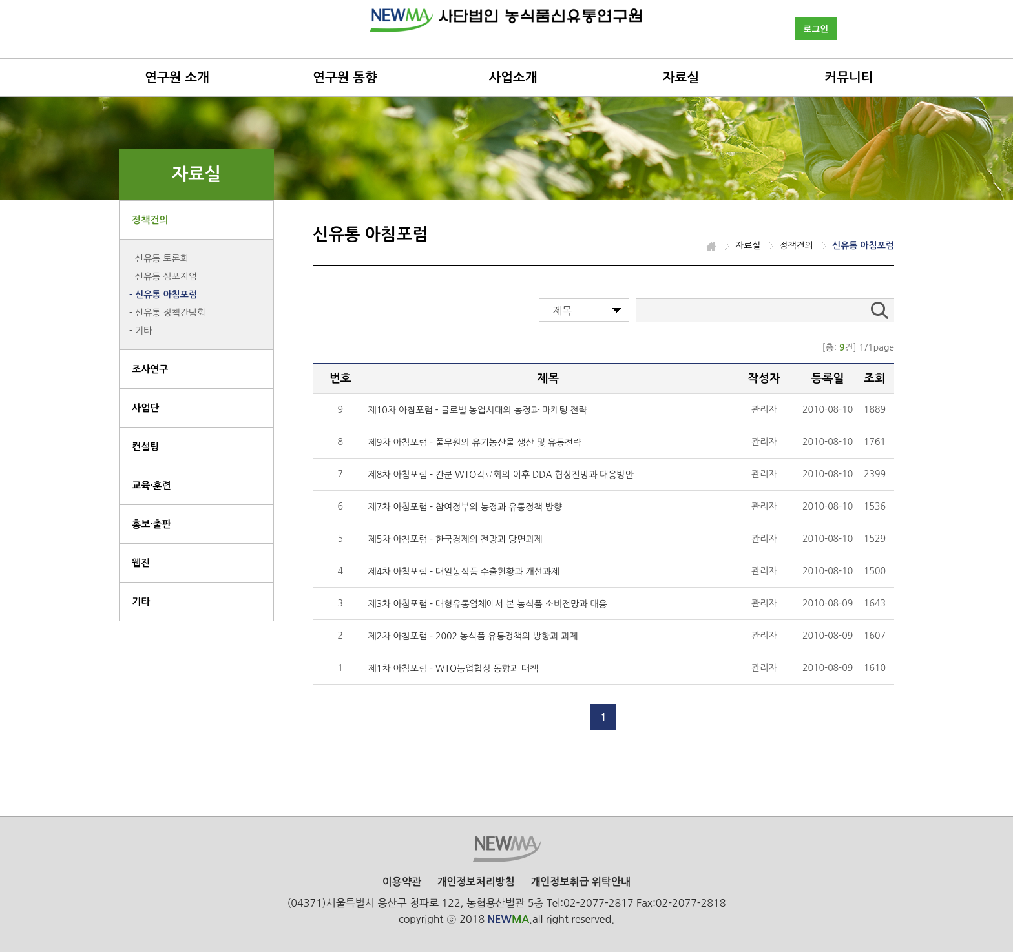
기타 (143, 330)
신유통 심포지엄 (166, 276)
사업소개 (512, 77)
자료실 (681, 77)
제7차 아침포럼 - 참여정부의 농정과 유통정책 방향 (465, 507)
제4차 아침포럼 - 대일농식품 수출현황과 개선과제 (463, 571)
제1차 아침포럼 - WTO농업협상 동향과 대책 (453, 668)
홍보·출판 (151, 524)
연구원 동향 (345, 77)
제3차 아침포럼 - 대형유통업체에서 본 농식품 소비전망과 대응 (487, 603)
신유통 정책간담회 (170, 312)
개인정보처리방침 (475, 882)
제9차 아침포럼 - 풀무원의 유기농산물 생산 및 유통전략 (475, 442)
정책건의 (150, 220)
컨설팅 (145, 446)
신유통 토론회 (162, 258)
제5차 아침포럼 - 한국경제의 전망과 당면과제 (455, 539)
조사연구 (150, 369)
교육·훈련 (151, 485)
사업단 (145, 408)
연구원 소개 (177, 77)
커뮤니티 (848, 77)
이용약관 (401, 882)
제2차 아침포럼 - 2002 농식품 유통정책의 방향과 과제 (473, 636)
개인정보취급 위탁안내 (580, 882)
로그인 (815, 29)
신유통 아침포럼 (166, 294)
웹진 (141, 563)
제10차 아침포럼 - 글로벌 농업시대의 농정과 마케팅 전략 (477, 410)
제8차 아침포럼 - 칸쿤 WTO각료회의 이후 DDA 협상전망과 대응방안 (501, 474)
